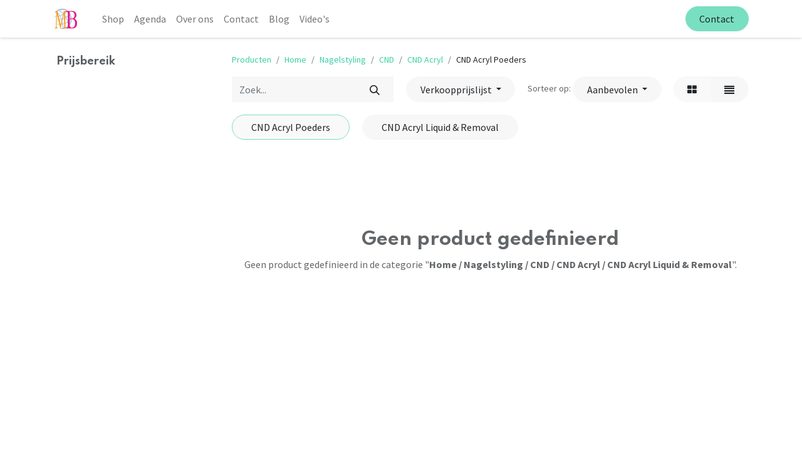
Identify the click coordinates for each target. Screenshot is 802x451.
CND (386, 59)
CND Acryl (425, 59)
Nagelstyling (343, 59)
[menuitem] (113, 18)
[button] (617, 88)
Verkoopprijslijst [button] (457, 89)
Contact (716, 19)
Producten (251, 59)
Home (295, 59)
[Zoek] (374, 88)
